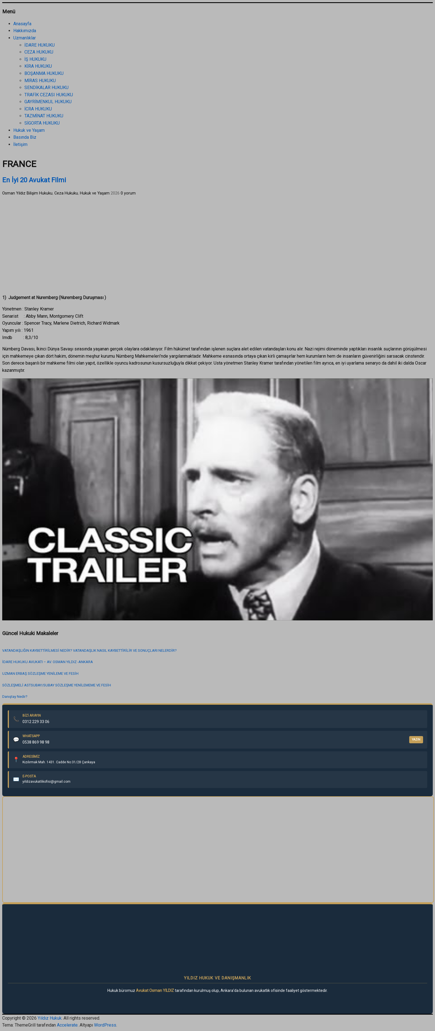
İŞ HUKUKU (35, 59)
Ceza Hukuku (66, 193)
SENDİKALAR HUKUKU (46, 87)
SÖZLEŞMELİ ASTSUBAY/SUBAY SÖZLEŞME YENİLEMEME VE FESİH (56, 685)
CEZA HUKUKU (38, 52)
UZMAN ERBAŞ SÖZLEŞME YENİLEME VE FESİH (40, 673)
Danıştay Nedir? (14, 696)
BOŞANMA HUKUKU (44, 73)
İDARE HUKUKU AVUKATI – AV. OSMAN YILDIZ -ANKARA (47, 662)
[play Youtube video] (217, 499)
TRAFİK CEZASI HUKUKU (48, 94)
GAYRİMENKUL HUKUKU (48, 101)
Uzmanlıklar (24, 38)
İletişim (20, 144)
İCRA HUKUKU (38, 109)
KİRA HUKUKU (38, 66)
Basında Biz (24, 137)
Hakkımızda (24, 30)
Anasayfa (22, 23)
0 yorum (128, 193)
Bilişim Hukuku (39, 193)
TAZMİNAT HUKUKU (43, 115)
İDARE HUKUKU (39, 45)
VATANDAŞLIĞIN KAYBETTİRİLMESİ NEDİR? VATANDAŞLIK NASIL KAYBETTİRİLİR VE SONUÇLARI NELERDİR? (89, 650)
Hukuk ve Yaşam (29, 130)
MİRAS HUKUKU (40, 80)
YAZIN (416, 739)
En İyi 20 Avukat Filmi (34, 180)
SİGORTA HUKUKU (42, 123)
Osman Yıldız (14, 193)
